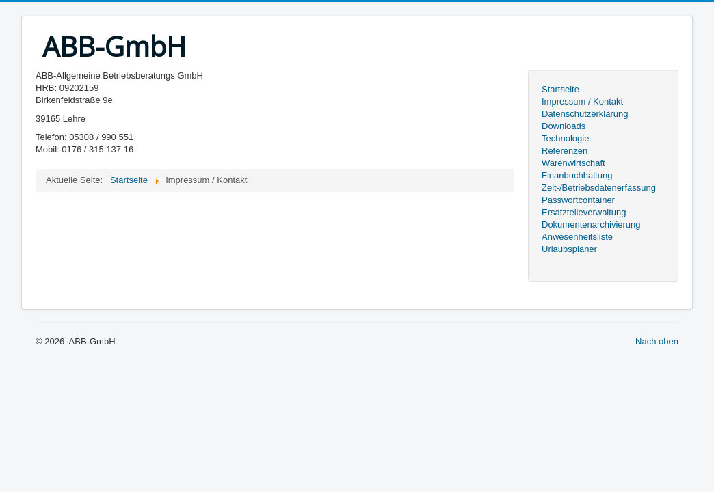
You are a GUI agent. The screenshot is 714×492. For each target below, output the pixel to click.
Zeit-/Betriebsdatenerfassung (599, 187)
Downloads (563, 126)
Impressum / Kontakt (582, 101)
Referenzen (564, 151)
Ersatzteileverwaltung (584, 212)
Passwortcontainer (578, 200)
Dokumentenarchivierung (591, 224)
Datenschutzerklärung (585, 114)
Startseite (560, 89)
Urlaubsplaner (569, 249)
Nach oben (656, 341)
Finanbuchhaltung (577, 175)
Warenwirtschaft (573, 163)
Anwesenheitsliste (577, 237)
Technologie (565, 138)
